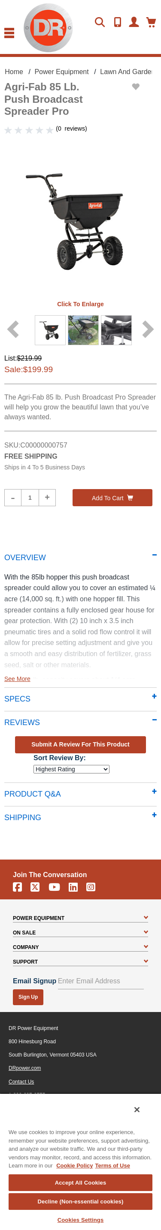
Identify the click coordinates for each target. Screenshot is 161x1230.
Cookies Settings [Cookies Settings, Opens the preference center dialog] (81, 1220)
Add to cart (112, 498)
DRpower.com (25, 1068)
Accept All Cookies (80, 1182)
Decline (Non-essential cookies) (81, 1201)
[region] (80, 1161)
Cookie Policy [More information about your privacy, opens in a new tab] (74, 1165)
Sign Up (28, 997)
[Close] (137, 1109)
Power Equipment (61, 71)
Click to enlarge (80, 304)
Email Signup (34, 981)
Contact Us (21, 1082)
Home (14, 71)
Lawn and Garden (127, 71)
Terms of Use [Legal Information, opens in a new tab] (112, 1165)
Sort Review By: (59, 757)
